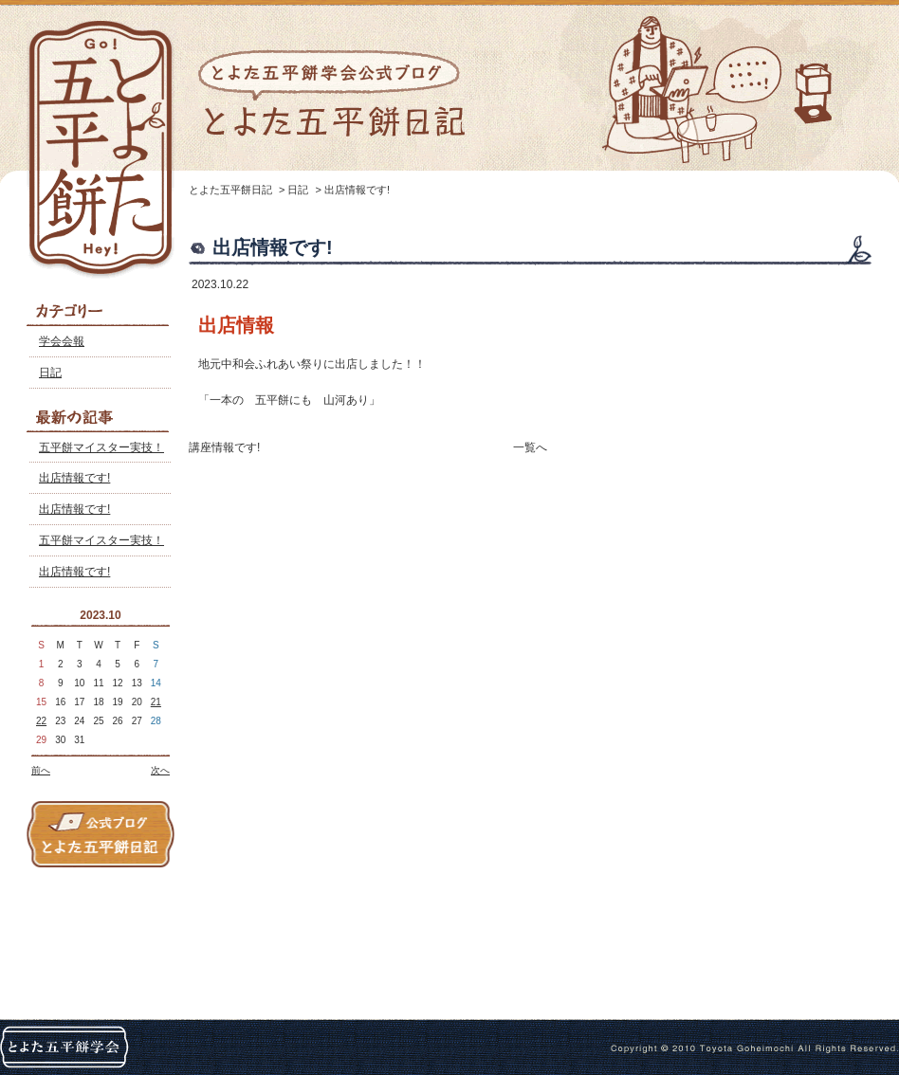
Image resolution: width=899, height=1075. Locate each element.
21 (156, 702)
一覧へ (530, 447)
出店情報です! (74, 477)
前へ (40, 770)
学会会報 (61, 341)
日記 (50, 372)
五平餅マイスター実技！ (101, 447)
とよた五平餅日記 (230, 189)
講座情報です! (224, 447)
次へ (160, 770)
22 (41, 721)
